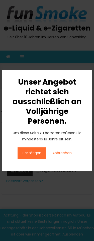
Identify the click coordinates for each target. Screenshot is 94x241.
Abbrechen (62, 152)
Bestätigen (32, 152)
